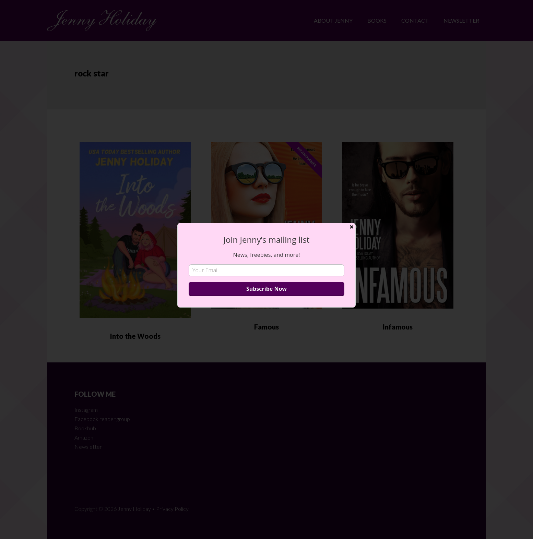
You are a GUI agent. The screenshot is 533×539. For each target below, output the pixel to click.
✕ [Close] (351, 227)
